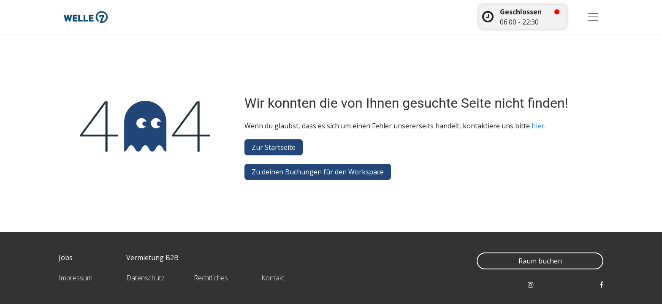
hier (538, 125)
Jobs (66, 257)
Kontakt (273, 277)
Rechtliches (211, 277)
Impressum (75, 277)
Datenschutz (145, 277)
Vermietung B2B (152, 257)
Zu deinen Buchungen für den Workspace (318, 171)
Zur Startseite (274, 147)
